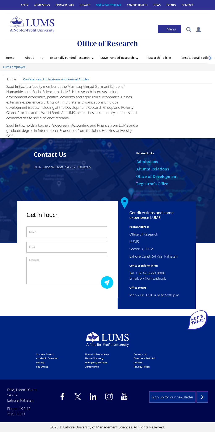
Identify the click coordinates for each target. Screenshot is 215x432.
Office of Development (157, 176)
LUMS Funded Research (117, 58)
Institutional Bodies (196, 58)
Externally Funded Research (70, 58)
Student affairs (45, 354)
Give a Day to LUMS (108, 5)
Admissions (42, 5)
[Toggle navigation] (169, 29)
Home (10, 58)
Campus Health (137, 5)
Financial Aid (65, 5)
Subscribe (202, 397)
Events (171, 5)
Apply (24, 5)
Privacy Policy (141, 366)
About (29, 58)
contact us (140, 354)
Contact (187, 5)
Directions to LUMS (145, 358)
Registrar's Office (152, 183)
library (40, 362)
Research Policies (159, 58)
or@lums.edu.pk (153, 278)
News (157, 5)
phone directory (94, 358)
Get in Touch (42, 215)
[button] (188, 29)
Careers (138, 362)
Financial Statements (97, 354)
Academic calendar (47, 358)
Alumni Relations (152, 168)
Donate (85, 5)
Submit (108, 282)
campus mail (92, 366)
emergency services (96, 362)
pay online (42, 366)
